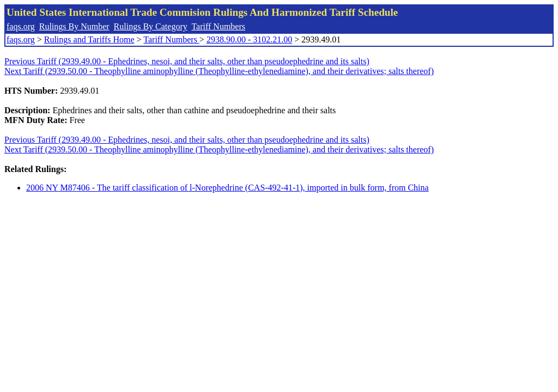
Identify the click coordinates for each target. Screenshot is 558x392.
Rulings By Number (74, 26)
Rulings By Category (150, 26)
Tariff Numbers (218, 26)
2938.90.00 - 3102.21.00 (249, 39)
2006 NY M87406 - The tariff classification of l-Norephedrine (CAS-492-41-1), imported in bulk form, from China (227, 187)
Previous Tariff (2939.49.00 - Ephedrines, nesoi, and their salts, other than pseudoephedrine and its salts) (186, 61)
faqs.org (21, 26)
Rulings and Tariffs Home (89, 39)
